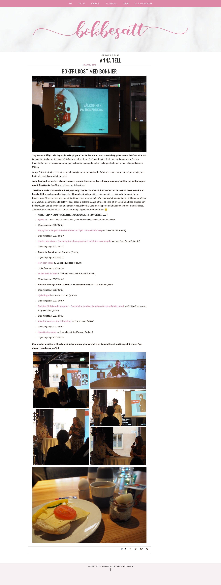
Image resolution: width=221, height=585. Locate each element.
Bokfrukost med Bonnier (89, 71)
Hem (70, 3)
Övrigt (126, 3)
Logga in (129, 566)
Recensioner (111, 3)
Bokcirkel (95, 3)
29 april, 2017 (89, 65)
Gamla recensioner (143, 3)
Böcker (82, 3)
